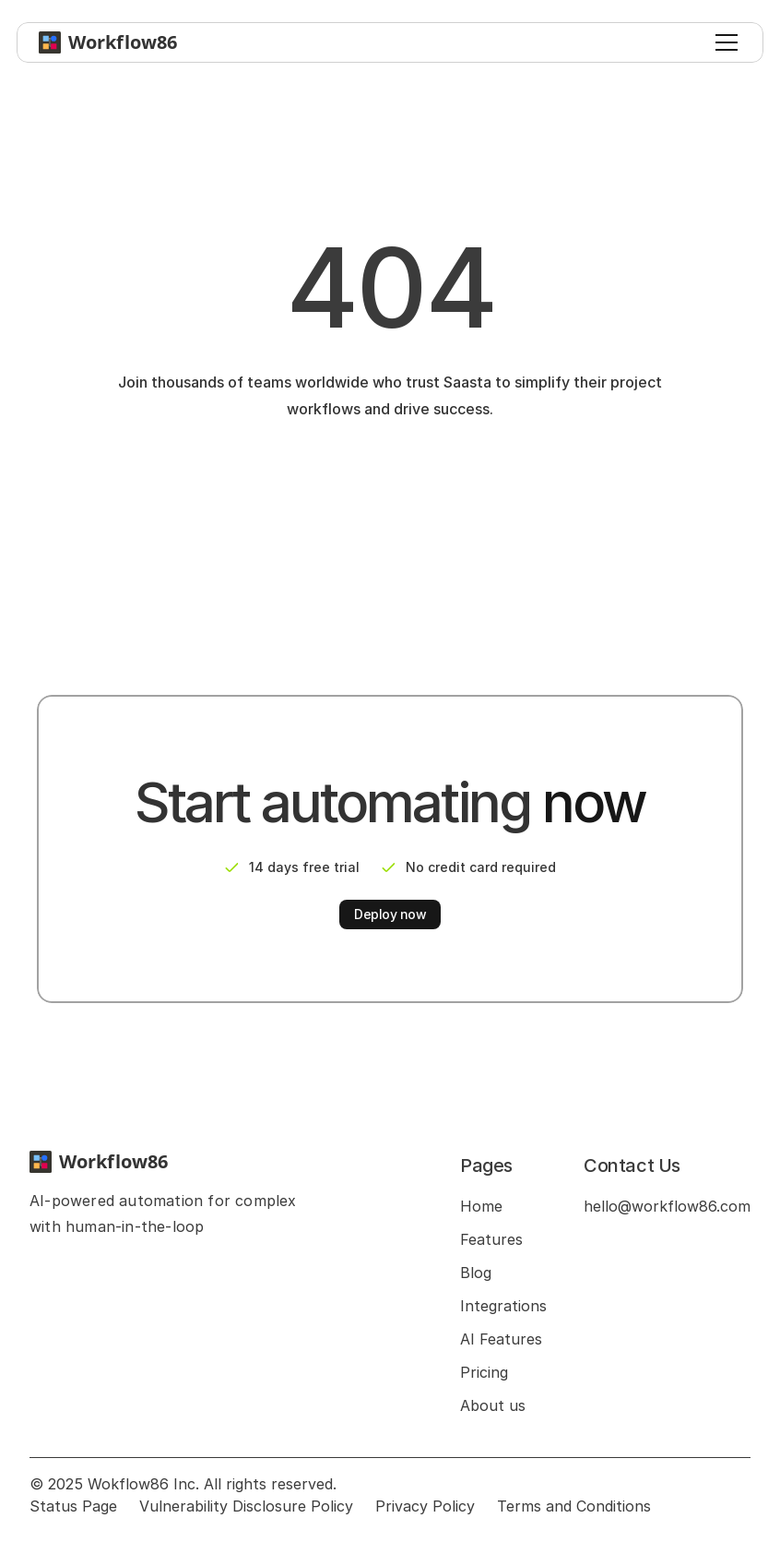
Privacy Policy (425, 1506)
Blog (475, 1272)
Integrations (503, 1306)
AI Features (501, 1339)
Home (481, 1206)
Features (491, 1239)
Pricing (484, 1372)
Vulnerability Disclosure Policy (246, 1506)
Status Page (73, 1506)
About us (493, 1405)
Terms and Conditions (574, 1506)
